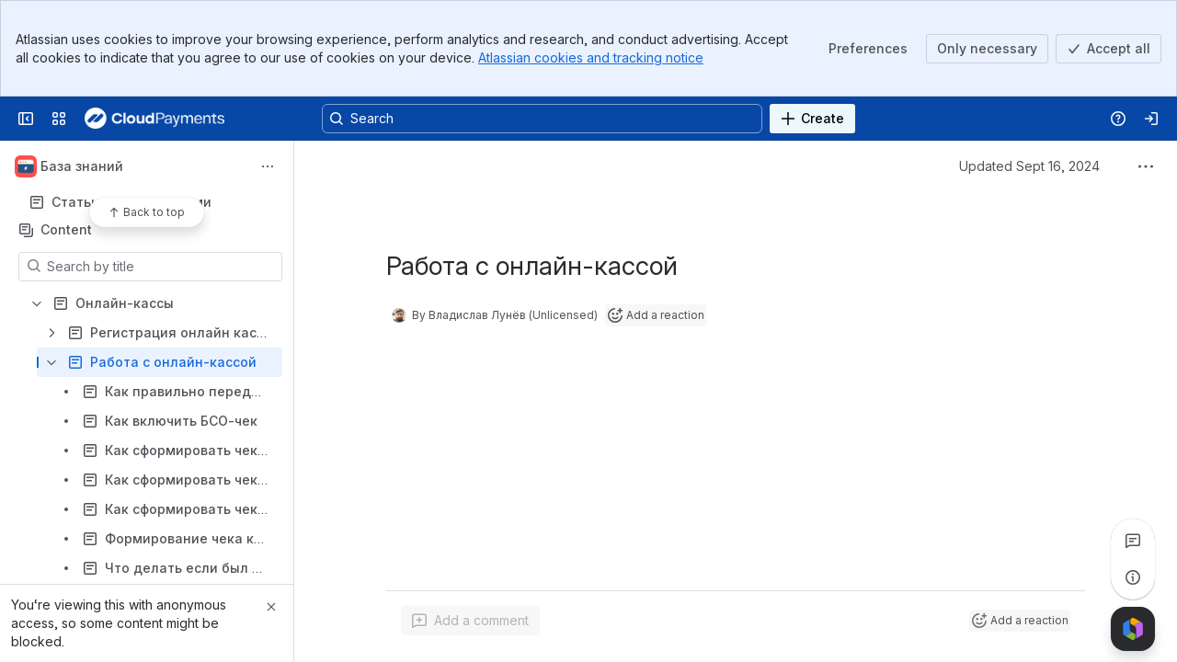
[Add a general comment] (470, 620)
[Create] (812, 118)
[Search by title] (161, 267)
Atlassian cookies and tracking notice (590, 57)
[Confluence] (154, 118)
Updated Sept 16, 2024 (1029, 166)
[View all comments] (1133, 540)
